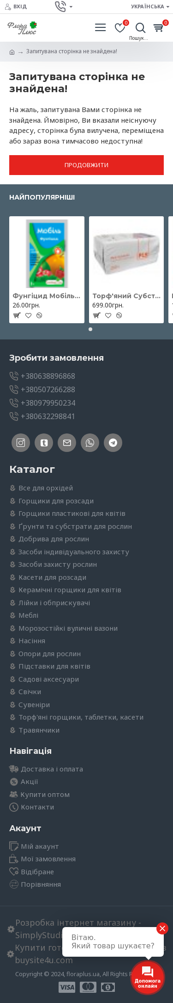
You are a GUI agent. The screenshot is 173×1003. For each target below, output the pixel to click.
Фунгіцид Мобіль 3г (46, 296)
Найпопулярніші (42, 197)
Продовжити (86, 165)
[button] (83, 329)
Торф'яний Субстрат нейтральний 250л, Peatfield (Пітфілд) (126, 296)
